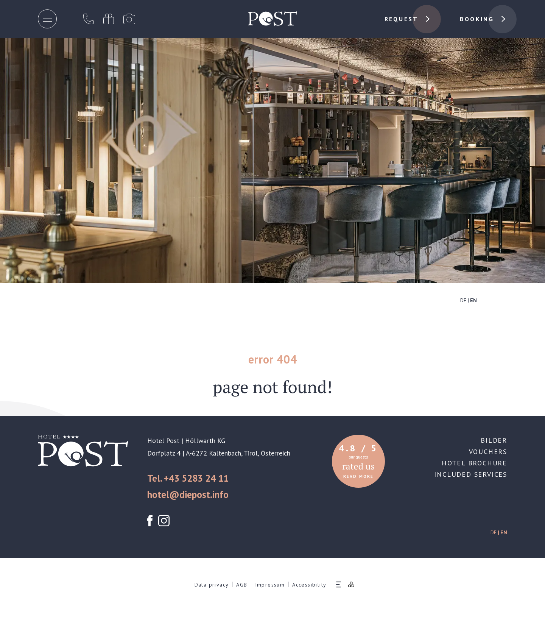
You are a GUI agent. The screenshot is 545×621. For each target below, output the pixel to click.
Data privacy (212, 584)
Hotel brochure (474, 463)
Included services (470, 474)
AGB (241, 584)
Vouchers (488, 451)
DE (463, 300)
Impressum (270, 584)
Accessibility (309, 584)
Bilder (494, 440)
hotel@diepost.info (188, 494)
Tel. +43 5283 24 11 (188, 478)
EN (473, 300)
